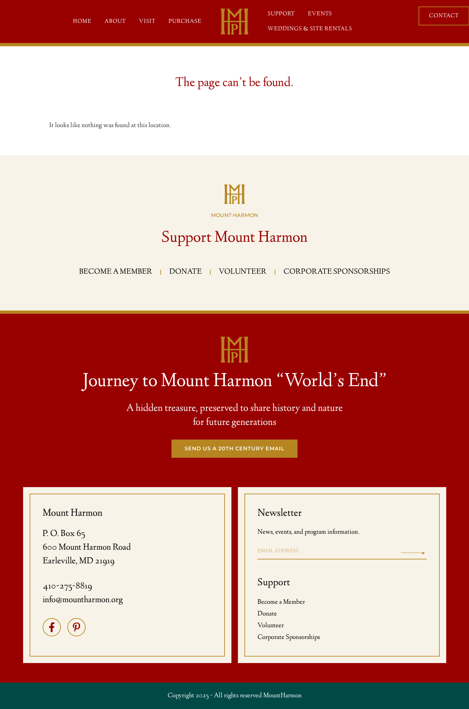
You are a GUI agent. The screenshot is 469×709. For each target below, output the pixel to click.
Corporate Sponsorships (288, 637)
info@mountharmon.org (83, 600)
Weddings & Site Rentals (310, 29)
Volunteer (270, 625)
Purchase (185, 21)
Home (82, 21)
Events (320, 14)
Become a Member (281, 602)
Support (281, 14)
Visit (147, 21)
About (115, 21)
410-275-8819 (67, 586)
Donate (267, 614)
